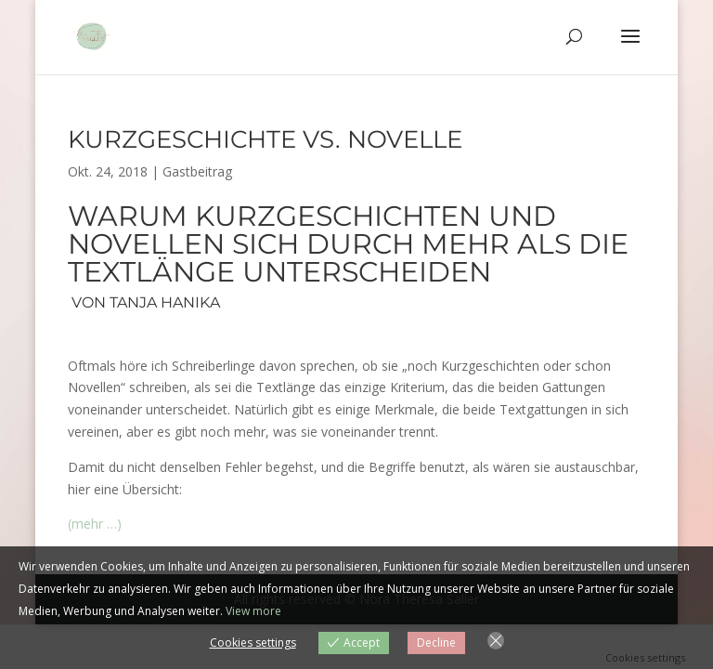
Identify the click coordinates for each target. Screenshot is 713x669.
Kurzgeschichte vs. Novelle (265, 139)
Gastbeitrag (197, 171)
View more (253, 611)
